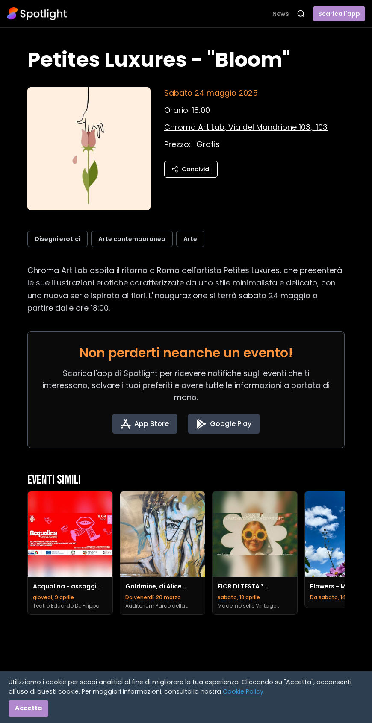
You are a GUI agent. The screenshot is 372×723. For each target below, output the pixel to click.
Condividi (190, 169)
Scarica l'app (339, 13)
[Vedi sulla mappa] (246, 127)
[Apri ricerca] (301, 13)
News (280, 13)
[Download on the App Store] (144, 424)
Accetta (28, 708)
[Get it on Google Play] (224, 424)
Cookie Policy (243, 691)
